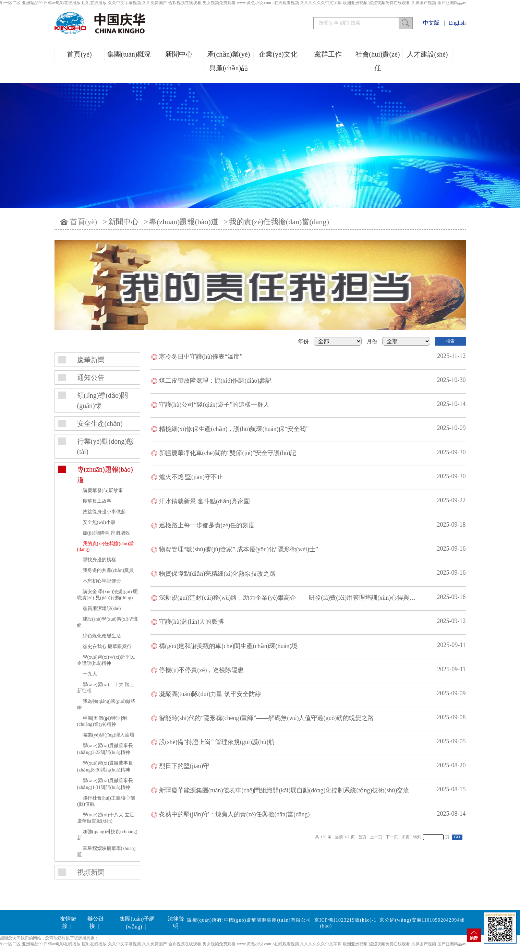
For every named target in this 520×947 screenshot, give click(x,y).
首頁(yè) (79, 54)
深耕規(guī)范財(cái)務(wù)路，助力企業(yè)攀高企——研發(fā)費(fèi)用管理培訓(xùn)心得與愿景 (290, 597)
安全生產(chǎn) (100, 423)
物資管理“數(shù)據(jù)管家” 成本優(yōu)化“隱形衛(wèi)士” (238, 549)
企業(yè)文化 (278, 54)
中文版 (431, 23)
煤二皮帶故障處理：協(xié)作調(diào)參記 (215, 380)
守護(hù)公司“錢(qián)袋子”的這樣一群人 (214, 404)
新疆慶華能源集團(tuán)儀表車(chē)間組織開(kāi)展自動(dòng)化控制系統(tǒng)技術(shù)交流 (284, 790)
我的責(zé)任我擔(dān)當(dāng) (279, 221)
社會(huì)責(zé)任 (377, 61)
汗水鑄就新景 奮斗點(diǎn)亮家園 (204, 501)
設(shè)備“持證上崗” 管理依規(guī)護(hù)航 (217, 742)
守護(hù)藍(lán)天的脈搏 (191, 621)
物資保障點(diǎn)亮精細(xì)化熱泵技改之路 (217, 573)
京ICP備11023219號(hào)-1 (345, 920)
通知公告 (91, 377)
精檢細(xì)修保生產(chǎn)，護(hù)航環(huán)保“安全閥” (234, 428)
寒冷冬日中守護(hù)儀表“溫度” (201, 356)
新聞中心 (179, 54)
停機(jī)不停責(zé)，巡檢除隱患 (201, 670)
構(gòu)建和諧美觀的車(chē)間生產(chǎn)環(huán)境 (228, 646)
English (457, 23)
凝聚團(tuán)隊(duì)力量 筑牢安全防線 (210, 694)
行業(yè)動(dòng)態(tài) (105, 446)
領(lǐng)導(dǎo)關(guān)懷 (102, 400)
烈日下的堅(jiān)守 (184, 766)
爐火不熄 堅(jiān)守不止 (191, 477)
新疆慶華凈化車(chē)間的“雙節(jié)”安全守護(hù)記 (228, 452)
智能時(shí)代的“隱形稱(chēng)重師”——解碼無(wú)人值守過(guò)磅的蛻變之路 (266, 718)
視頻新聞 (91, 872)
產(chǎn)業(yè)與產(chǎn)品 (228, 61)
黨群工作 (328, 54)
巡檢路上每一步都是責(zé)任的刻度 (207, 525)
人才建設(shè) (427, 54)
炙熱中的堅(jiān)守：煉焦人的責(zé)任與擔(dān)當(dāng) (234, 814)
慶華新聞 (91, 359)
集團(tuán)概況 (129, 54)
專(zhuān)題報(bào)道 (183, 221)
